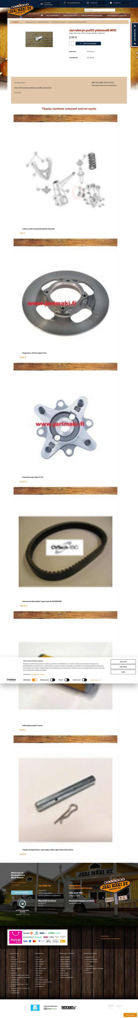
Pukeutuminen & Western (66, 953)
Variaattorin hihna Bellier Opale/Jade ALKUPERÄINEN (42, 601)
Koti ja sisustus (64, 973)
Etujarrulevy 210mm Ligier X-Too (34, 353)
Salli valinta (123, 1001)
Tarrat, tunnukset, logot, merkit (20, 975)
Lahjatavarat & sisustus (116, 15)
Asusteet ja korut (65, 966)
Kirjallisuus (14, 964)
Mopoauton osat (70, 15)
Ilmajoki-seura (89, 972)
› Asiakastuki (104, 936)
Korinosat (14, 966)
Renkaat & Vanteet (43, 22)
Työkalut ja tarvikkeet (91, 961)
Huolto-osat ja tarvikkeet (18, 961)
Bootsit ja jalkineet (65, 964)
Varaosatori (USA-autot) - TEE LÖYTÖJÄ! (19, 985)
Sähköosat (14, 973)
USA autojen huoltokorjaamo (48, 3)
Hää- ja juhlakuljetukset (73, 3)
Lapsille (62, 970)
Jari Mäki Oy (117, 3)
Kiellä (123, 1006)
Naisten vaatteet (65, 959)
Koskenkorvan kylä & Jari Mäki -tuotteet (93, 969)
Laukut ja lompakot (65, 968)
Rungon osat (39, 970)
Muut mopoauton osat (42, 979)
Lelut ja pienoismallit (91, 959)
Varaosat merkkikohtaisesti (44, 982)
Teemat (87, 964)
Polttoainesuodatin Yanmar (32, 725)
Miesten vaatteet (65, 957)
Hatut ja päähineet (65, 961)
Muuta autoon (15, 982)
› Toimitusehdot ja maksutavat (110, 939)
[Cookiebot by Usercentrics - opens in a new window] (11, 1014)
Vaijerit (38, 975)
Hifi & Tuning (39, 964)
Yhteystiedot (94, 3)
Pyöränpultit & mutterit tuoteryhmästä (104, 85)
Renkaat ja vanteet (16, 968)
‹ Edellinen (15, 22)
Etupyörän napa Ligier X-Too (32, 477)
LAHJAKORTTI (40, 986)
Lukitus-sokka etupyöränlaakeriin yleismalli (38, 229)
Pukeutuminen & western (91, 15)
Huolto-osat (39, 959)
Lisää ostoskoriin (88, 43)
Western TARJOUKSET (67, 977)
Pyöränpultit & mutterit (58, 22)
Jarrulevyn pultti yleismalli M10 (77, 22)
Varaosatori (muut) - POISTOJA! (20, 988)
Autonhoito (14, 959)
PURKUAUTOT (15, 990)
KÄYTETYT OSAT (40, 984)
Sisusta (13, 970)
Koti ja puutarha (89, 957)
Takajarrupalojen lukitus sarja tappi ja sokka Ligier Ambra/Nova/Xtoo (47, 850)
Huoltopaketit (40, 961)
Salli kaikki (123, 996)
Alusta (13, 957)
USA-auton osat (52, 15)
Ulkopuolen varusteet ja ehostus (20, 977)
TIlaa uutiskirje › (22, 893)
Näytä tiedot (94, 1014)
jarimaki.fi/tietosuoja (38, 1009)
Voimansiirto (15, 979)
